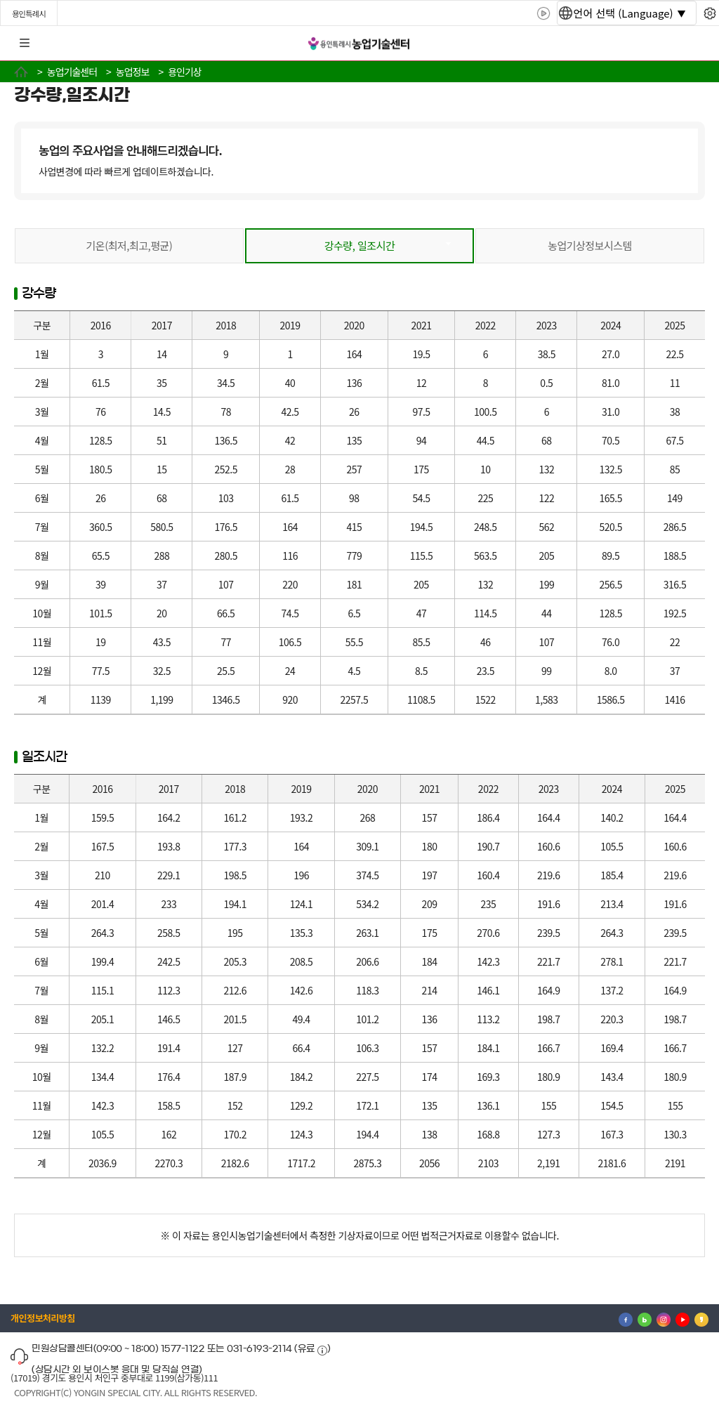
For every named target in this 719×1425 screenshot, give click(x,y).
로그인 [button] (696, 43)
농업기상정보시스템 (590, 245)
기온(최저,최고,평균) (129, 245)
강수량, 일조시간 (359, 245)
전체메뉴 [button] (24, 43)
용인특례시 (29, 13)
